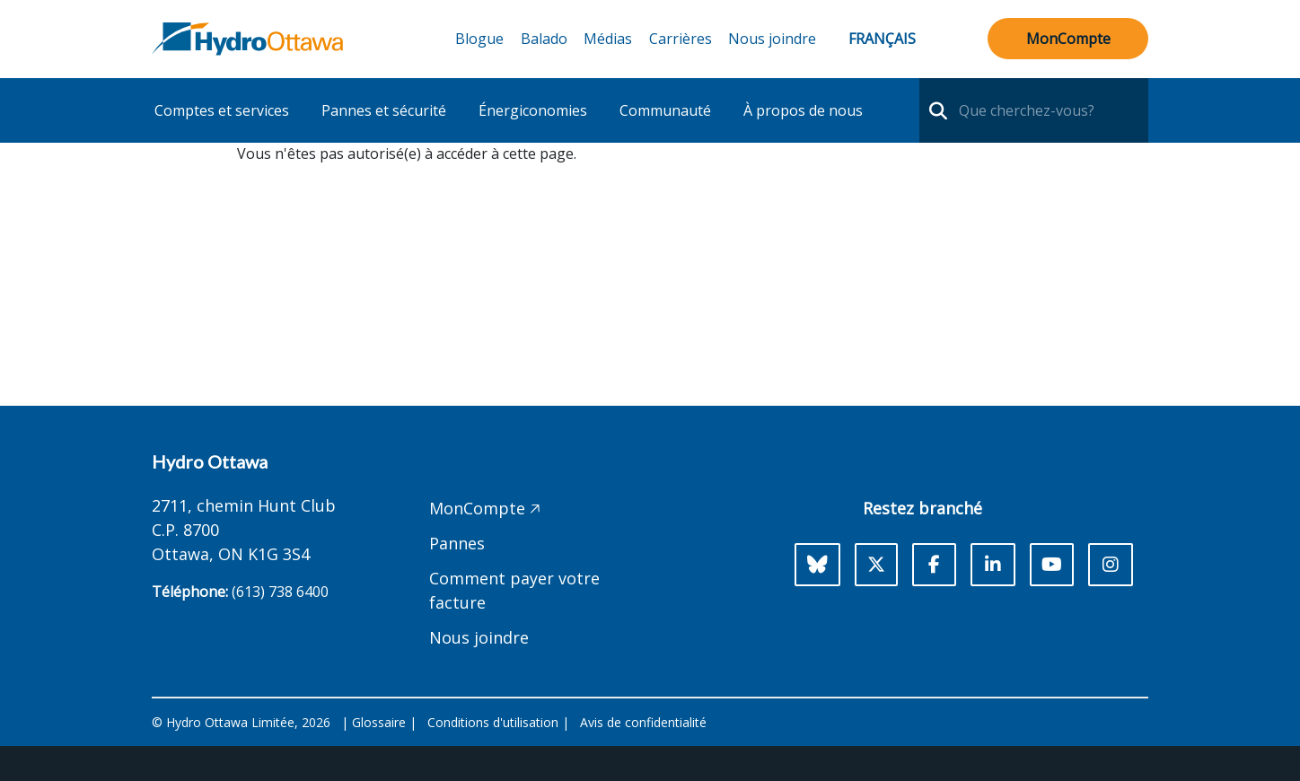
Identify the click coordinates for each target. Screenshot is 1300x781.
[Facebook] (934, 564)
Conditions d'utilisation (492, 722)
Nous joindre (772, 38)
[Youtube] (1052, 564)
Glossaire (379, 722)
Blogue (479, 38)
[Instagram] (1110, 564)
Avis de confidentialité (643, 722)
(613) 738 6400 (280, 591)
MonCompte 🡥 (484, 508)
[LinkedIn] (993, 564)
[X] (876, 564)
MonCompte (1068, 38)
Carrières (680, 38)
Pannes (457, 543)
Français (882, 38)
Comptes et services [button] (221, 110)
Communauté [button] (665, 110)
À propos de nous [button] (803, 110)
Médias (608, 38)
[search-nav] (936, 110)
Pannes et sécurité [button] (383, 110)
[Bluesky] (817, 564)
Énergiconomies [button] (533, 110)
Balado (544, 38)
